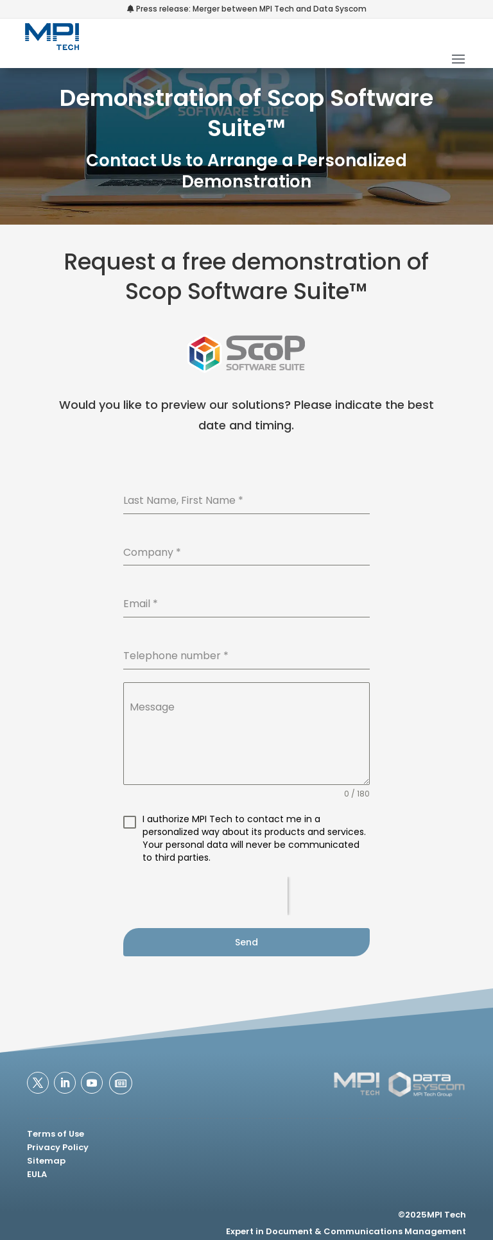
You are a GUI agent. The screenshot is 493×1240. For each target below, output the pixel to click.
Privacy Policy (58, 1147)
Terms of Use (55, 1134)
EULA (37, 1174)
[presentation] (205, 896)
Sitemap (46, 1161)
